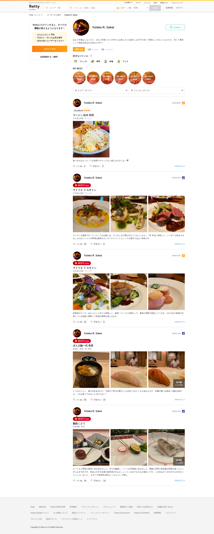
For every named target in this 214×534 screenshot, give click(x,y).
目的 (155, 3)
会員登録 (169, 8)
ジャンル (147, 3)
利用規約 (73, 507)
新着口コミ (164, 3)
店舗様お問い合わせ (165, 507)
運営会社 (42, 507)
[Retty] (34, 7)
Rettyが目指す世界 (57, 507)
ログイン (179, 8)
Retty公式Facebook (122, 513)
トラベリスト (92, 519)
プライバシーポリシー (90, 507)
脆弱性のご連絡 (126, 507)
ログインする (49, 49)
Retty (33, 507)
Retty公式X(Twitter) (141, 513)
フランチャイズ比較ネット (71, 519)
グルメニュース (177, 3)
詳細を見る (179, 166)
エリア (138, 3)
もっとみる (179, 383)
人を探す (127, 2)
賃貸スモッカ (51, 519)
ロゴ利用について (60, 513)
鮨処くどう (79, 423)
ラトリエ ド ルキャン (84, 190)
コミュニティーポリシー (100, 513)
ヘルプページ (170, 513)
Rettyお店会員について (40, 513)
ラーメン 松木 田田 (83, 115)
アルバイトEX (36, 519)
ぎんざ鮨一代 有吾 (83, 345)
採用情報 (157, 513)
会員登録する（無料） (49, 57)
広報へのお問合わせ (145, 507)
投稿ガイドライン (79, 513)
